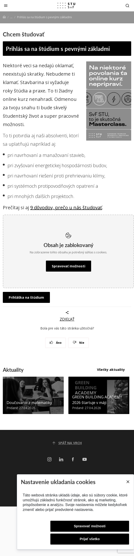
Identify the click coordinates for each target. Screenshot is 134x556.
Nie (79, 343)
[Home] (4, 17)
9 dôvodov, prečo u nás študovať (66, 207)
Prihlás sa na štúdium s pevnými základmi (58, 49)
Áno (55, 343)
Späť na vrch (67, 443)
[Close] (127, 481)
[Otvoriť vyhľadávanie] (127, 5)
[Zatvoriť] (5, 5)
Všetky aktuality (111, 369)
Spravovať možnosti (68, 266)
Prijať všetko (90, 539)
